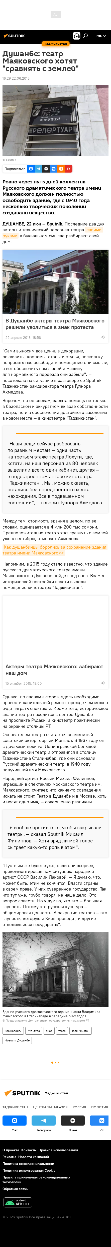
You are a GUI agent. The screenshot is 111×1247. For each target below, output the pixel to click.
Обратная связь (15, 1189)
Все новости (13, 1031)
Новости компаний (33, 1157)
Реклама (9, 1157)
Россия (79, 1107)
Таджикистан (80, 1031)
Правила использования (58, 1150)
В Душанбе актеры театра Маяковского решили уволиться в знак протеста (55, 323)
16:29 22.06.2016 (16, 78)
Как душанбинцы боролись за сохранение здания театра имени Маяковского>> (55, 550)
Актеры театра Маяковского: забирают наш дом (54, 669)
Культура (34, 1031)
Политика (100, 1107)
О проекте (11, 1150)
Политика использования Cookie (29, 1170)
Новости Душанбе (17, 1040)
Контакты (29, 1150)
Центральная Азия (50, 1107)
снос (49, 1031)
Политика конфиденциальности (28, 1163)
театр (62, 1031)
